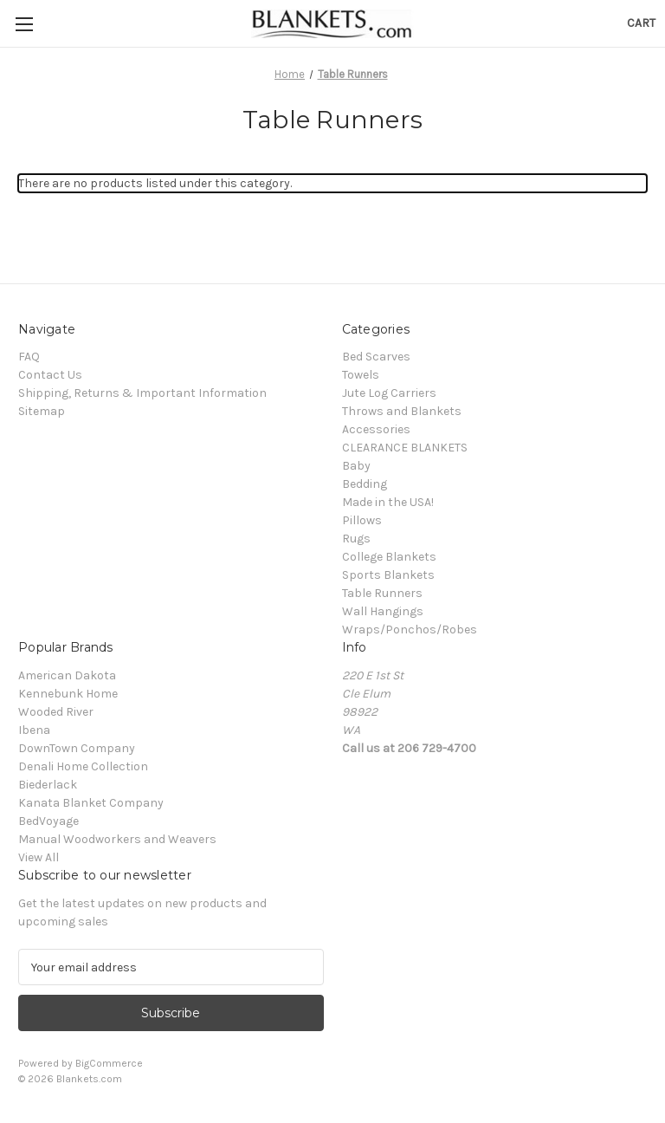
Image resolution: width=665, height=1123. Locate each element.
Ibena (34, 730)
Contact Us (50, 374)
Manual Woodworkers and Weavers (117, 839)
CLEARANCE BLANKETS (405, 447)
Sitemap (41, 411)
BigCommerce (109, 1063)
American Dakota (67, 675)
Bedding (364, 484)
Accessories (376, 429)
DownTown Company (76, 748)
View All (38, 857)
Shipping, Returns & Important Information (142, 393)
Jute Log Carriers (389, 393)
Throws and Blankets (402, 411)
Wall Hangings (382, 611)
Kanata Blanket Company (91, 802)
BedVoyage (48, 821)
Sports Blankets (388, 575)
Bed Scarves (376, 356)
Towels (360, 374)
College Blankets (389, 556)
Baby (356, 465)
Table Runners (382, 593)
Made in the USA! (388, 502)
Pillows (362, 520)
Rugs (356, 538)
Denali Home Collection (83, 766)
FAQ (29, 356)
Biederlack (47, 784)
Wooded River (56, 711)
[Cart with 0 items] (641, 23)
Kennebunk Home (68, 693)
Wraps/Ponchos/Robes (409, 629)
